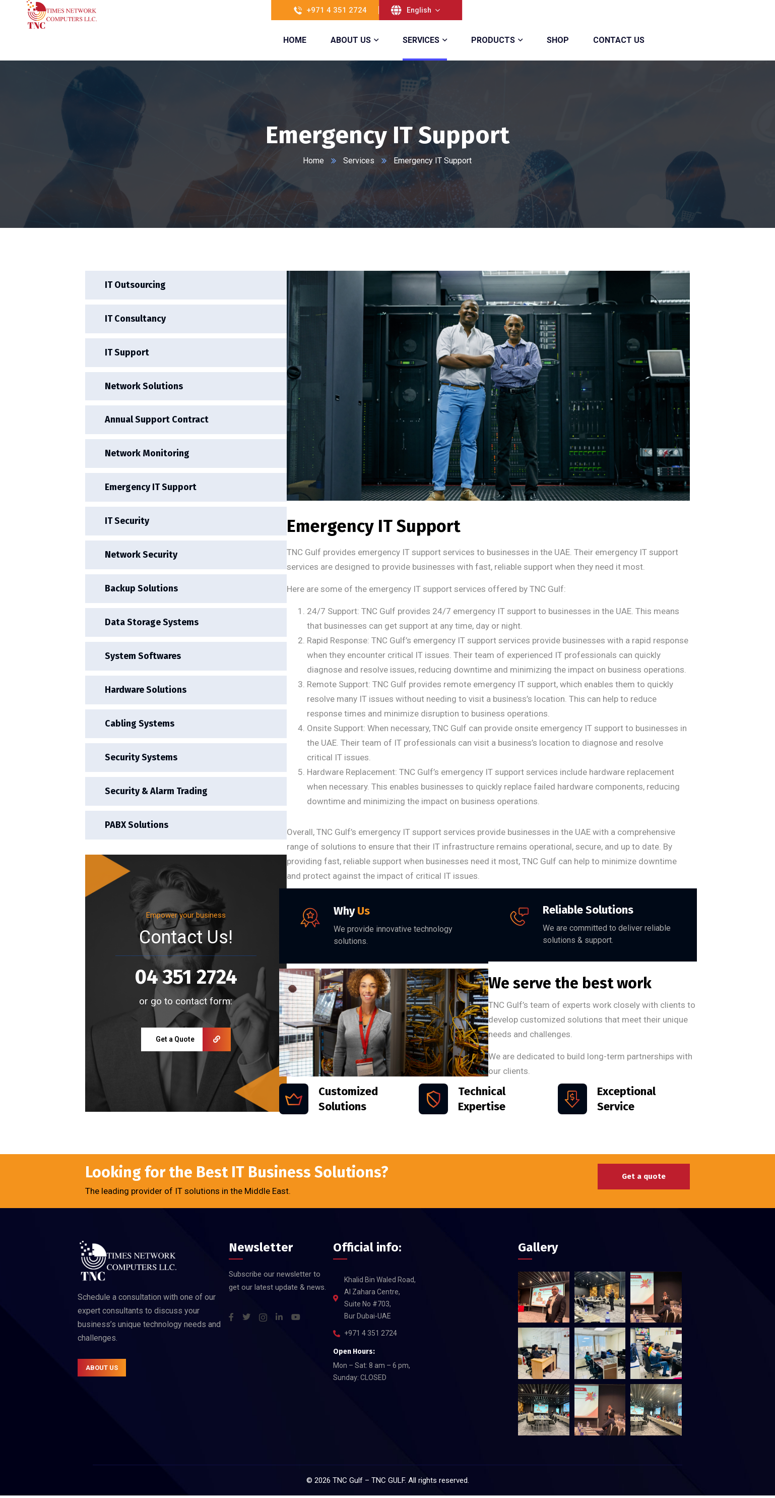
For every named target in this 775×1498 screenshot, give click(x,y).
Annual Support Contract (157, 420)
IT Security (127, 521)
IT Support (127, 352)
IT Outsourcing (135, 284)
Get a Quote (193, 1042)
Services (359, 160)
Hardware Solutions (146, 691)
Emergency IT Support (151, 488)
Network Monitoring (147, 454)
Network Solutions (144, 386)
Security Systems (141, 759)
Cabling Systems (140, 725)
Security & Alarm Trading (157, 793)
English (419, 10)
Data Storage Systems (152, 623)
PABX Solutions (137, 827)
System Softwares (143, 657)
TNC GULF (388, 1482)
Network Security (141, 556)
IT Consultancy (135, 318)
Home (314, 160)
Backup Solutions (141, 589)
